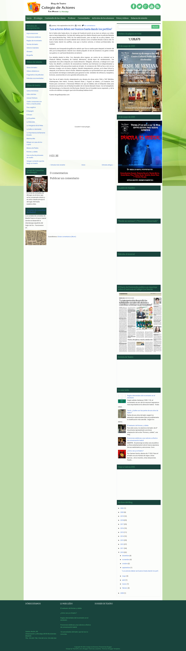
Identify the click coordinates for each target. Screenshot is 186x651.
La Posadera (31, 118)
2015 (122, 532)
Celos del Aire (31, 94)
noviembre (125, 559)
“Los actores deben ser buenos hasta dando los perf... (140, 571)
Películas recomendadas (35, 78)
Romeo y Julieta (32, 152)
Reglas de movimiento (34, 40)
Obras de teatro (32, 67)
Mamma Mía (31, 138)
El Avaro (29, 115)
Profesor (71, 18)
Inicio (29, 18)
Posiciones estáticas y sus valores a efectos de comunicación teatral (75, 626)
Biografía (30, 55)
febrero (124, 588)
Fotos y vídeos (122, 18)
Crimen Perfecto (32, 98)
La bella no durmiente (34, 129)
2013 (122, 540)
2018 (122, 520)
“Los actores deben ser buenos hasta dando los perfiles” (80, 29)
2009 (122, 593)
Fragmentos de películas (35, 75)
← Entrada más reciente (57, 165)
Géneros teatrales (33, 48)
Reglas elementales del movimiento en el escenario (74, 619)
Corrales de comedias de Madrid (36, 211)
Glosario (29, 51)
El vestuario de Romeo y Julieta (137, 425)
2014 (122, 536)
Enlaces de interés (139, 18)
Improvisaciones (32, 33)
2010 (122, 552)
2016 (122, 528)
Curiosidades (84, 18)
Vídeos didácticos (33, 71)
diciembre (125, 556)
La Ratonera (31, 122)
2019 (122, 516)
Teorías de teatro (32, 44)
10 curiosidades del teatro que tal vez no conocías (74, 633)
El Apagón (30, 111)
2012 (122, 544)
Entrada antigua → (108, 165)
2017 (122, 524)
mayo (124, 576)
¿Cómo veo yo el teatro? (135, 451)
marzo (124, 584)
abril (123, 580)
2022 (122, 508)
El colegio (38, 18)
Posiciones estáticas (34, 37)
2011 (122, 548)
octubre (125, 563)
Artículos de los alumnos (103, 18)
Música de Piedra (32, 148)
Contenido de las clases (55, 18)
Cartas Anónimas (32, 91)
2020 (122, 512)
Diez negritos (31, 107)
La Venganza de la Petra (35, 125)
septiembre (126, 567)
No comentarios (89, 25)
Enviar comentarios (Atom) (67, 236)
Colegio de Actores (92, 647)
